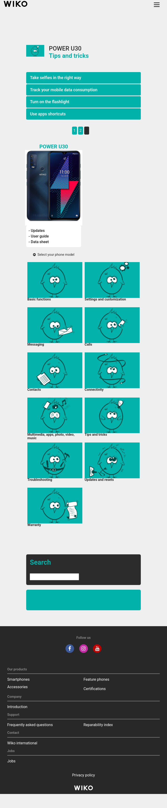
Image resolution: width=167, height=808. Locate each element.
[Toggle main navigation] (156, 4)
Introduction (17, 707)
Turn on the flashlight (49, 101)
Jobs (11, 761)
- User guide (39, 236)
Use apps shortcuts (48, 114)
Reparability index (98, 725)
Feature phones (96, 679)
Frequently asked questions (30, 725)
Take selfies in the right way (55, 77)
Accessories (17, 687)
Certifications (95, 689)
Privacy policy (83, 775)
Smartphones (18, 679)
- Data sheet (39, 242)
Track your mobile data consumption (63, 90)
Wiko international (22, 743)
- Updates (37, 230)
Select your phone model (53, 255)
